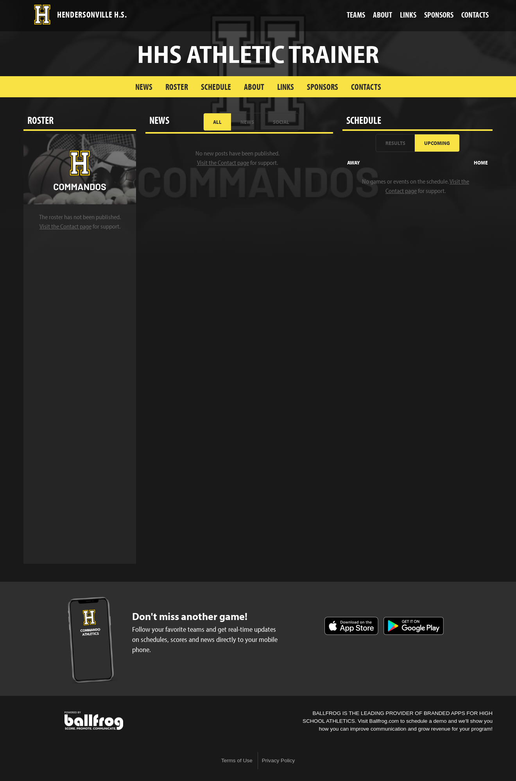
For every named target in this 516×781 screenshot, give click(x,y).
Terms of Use (237, 760)
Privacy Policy (278, 760)
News (143, 86)
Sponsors (322, 86)
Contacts (366, 86)
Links (285, 86)
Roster (176, 86)
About (254, 86)
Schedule (216, 86)
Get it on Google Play (413, 626)
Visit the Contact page (65, 226)
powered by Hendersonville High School (93, 720)
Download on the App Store (351, 626)
